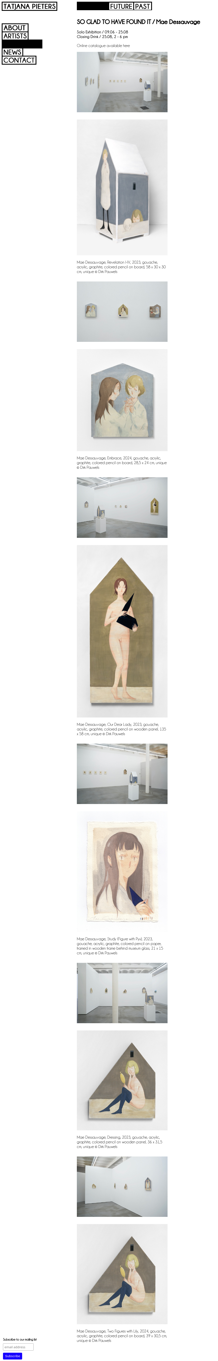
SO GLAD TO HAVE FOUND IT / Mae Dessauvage (138, 21)
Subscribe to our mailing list (20, 1339)
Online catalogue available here (103, 45)
